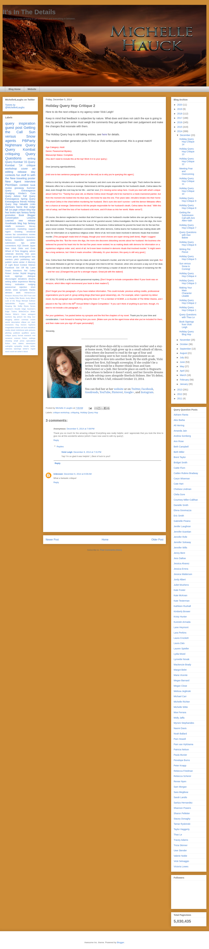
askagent (31, 314)
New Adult (10, 248)
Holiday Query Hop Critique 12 (186, 161)
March (183, 375)
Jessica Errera (181, 569)
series (15, 262)
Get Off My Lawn (25, 268)
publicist (16, 333)
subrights (8, 346)
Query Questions (20, 156)
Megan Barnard (181, 680)
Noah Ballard (180, 733)
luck (25, 327)
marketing (21, 229)
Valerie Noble (180, 856)
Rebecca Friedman (183, 771)
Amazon (8, 296)
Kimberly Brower (182, 611)
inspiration (27, 123)
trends (26, 346)
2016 (180, 122)
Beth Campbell (181, 446)
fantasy (8, 240)
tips (22, 243)
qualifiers (25, 333)
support (32, 229)
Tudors (14, 311)
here (104, 134)
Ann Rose (179, 441)
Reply (56, 440)
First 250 (23, 296)
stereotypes (30, 343)
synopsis (24, 290)
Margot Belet (180, 669)
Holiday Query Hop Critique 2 (187, 301)
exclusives (9, 325)
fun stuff (21, 175)
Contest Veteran (27, 265)
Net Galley (29, 270)
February (185, 379)
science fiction (20, 338)
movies (32, 234)
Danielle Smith (181, 505)
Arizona (16, 296)
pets (26, 330)
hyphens (32, 325)
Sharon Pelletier (182, 813)
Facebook (9, 268)
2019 (180, 109)
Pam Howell (180, 739)
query (9, 123)
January (184, 384)
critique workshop (61, 412)
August (183, 353)
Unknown (58, 474)
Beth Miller (179, 452)
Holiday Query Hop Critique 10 (186, 191)
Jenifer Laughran (182, 526)
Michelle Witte (181, 707)
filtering (32, 282)
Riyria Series (29, 306)
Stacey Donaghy (182, 818)
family (32, 212)
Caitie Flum (179, 468)
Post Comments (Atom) (111, 550)
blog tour (31, 317)
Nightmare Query (20, 145)
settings (32, 338)
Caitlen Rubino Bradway (186, 473)
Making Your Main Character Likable (185, 291)
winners (8, 293)
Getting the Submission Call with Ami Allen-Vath (187, 216)
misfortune (20, 330)
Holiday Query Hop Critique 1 (187, 308)
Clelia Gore (179, 494)
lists (33, 257)
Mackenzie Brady (182, 664)
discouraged (10, 279)
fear (7, 212)
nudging (31, 284)
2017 (180, 118)
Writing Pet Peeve (184, 250)
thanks (32, 290)
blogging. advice (27, 251)
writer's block (22, 351)
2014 (180, 131)
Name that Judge (25, 207)
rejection (23, 287)
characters (30, 237)
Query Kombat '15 (16, 162)
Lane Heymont (181, 627)
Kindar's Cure (26, 193)
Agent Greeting (13, 232)
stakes (21, 343)
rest (33, 335)
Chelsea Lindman (182, 489)
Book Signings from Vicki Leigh (186, 324)
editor (14, 282)
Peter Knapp (180, 765)
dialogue (31, 276)
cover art (28, 168)
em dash (31, 322)
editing (9, 171)
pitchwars (10, 207)
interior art (19, 327)
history (8, 284)
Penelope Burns (182, 760)
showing (8, 341)
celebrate (9, 254)
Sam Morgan (180, 786)
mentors (9, 259)
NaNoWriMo (10, 304)
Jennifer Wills (180, 547)
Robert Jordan (12, 273)
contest (24, 185)
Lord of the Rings (13, 301)
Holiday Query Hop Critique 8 (187, 206)
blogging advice (12, 320)
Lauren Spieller (181, 648)
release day (26, 171)
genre (15, 257)
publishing (25, 259)
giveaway (19, 188)
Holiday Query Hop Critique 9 (187, 199)
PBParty (28, 141)
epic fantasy (23, 212)
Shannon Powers (182, 808)
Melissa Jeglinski (182, 691)
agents (10, 141)
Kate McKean (180, 595)
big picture (18, 317)
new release (27, 220)
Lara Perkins (180, 632)
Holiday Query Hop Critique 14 (186, 142)
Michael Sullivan (28, 301)
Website (32, 89)
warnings (17, 349)
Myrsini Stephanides (184, 723)
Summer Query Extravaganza (20, 189)
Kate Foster (179, 590)
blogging (31, 273)
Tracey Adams (181, 840)
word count (9, 351)
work (18, 293)
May (182, 366)
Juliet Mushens (181, 585)
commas (24, 320)
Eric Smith (179, 515)
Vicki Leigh (66, 452)
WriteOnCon (24, 311)
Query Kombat (20, 149)
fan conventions (20, 234)
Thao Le (178, 834)
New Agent (13, 181)
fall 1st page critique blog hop (20, 209)
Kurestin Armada (182, 622)
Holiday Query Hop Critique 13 (186, 151)
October (184, 344)
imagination (9, 327)
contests (10, 175)
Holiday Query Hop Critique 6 (187, 243)
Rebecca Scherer (182, 776)
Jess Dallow (180, 558)
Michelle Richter (182, 701)
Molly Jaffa (179, 717)
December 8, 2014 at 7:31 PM (87, 452)
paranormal (10, 287)
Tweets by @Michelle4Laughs (14, 106)
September (186, 348)
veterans (8, 349)
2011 (180, 398)
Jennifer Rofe (180, 537)
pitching (8, 333)
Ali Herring (179, 425)
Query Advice (13, 196)
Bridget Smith (180, 462)
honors (23, 325)
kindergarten (25, 257)
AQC (19, 246)
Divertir (25, 246)
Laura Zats (179, 643)
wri (16, 351)
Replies (60, 446)
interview (30, 181)
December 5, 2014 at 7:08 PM (80, 429)
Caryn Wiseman (182, 478)
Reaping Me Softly (13, 306)
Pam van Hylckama (183, 744)
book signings (13, 276)
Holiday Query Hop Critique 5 (187, 257)
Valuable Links (27, 204)
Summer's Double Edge (15, 309)
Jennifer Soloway (182, 542)
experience (23, 282)
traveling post (19, 237)
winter (22, 262)
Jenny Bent (179, 553)
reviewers (20, 226)
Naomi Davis (180, 728)
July (182, 357)
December (185, 135)
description (15, 322)
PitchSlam (11, 185)
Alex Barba (179, 420)
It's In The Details (29, 12)
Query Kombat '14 (20, 163)
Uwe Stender (180, 850)
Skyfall (23, 273)
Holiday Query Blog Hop (186, 333)
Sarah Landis (180, 797)
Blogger (120, 942)
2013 (180, 389)
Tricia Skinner (180, 845)
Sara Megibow (181, 792)
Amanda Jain (180, 430)
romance (8, 338)
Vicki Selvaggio (181, 861)
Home (105, 539)
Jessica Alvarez (181, 563)
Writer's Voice (19, 314)
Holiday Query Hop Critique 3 (187, 282)
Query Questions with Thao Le (187, 316)
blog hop (22, 223)
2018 (180, 113)
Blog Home (15, 89)
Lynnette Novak (181, 659)
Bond (16, 265)
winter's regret (29, 349)
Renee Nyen (180, 781)
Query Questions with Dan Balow (187, 235)
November (185, 340)
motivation (19, 284)
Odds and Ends (26, 248)
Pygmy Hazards (27, 304)
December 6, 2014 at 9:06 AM (78, 474)
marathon (31, 327)
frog (17, 325)
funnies (8, 257)
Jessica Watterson (183, 574)
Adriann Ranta (181, 414)
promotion (10, 215)
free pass (30, 254)
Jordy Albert (30, 298)
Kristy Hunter (180, 616)
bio (25, 317)
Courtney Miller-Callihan (186, 499)
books (13, 212)
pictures (32, 330)
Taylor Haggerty (182, 829)
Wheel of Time (12, 251)
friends (23, 201)
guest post (13, 128)
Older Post (157, 539)
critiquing (75, 412)
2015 (180, 127)
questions (31, 240)
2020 (180, 104)
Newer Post (52, 539)
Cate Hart (178, 483)
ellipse (23, 322)
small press (19, 341)
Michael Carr (180, 696)
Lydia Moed (179, 654)
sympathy (18, 346)
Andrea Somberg (182, 436)
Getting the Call (20, 130)
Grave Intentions (13, 270)
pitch (16, 259)
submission (10, 243)
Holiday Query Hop (89, 412)
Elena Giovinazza (182, 510)
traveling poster (26, 178)
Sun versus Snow (20, 134)
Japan (32, 246)
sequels (8, 237)
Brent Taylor (180, 457)
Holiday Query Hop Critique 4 (187, 274)
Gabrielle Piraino (182, 521)
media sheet (10, 330)
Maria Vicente (180, 675)
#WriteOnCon (29, 293)
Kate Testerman (182, 600)
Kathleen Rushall (182, 606)
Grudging (10, 193)
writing (31, 158)
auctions (8, 317)
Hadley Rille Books (17, 298)
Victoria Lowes (181, 866)
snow (15, 290)
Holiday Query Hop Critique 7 (187, 226)
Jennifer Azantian (182, 531)
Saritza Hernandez (183, 802)
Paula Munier (180, 755)
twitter (32, 346)
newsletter (19, 240)
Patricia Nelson (181, 749)
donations (22, 279)
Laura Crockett (181, 638)
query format (17, 335)
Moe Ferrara (180, 712)
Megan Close (180, 686)
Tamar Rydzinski (182, 824)
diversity (19, 254)
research (27, 335)
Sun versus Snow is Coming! (185, 266)
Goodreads (10, 223)
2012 (180, 394)
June (182, 362)
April (182, 370)
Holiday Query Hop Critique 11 (186, 181)
